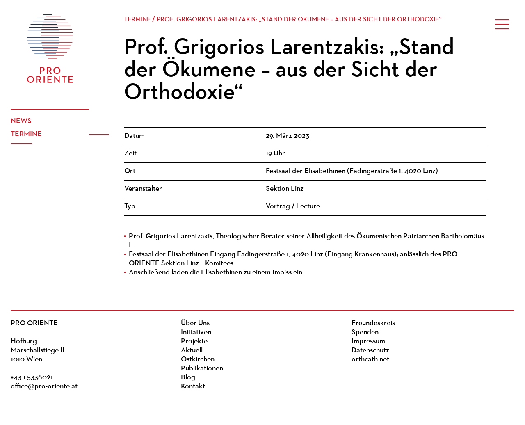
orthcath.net (370, 359)
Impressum (368, 341)
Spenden (365, 332)
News (21, 121)
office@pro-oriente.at (44, 387)
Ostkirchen (198, 359)
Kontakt (193, 387)
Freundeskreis (373, 323)
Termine (26, 134)
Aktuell (192, 350)
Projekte (194, 341)
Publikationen (202, 368)
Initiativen (196, 332)
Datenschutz (370, 350)
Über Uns (195, 323)
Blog (188, 378)
